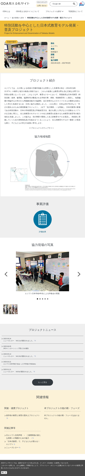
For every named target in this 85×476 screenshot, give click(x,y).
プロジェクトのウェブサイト (42, 128)
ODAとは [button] (6, 11)
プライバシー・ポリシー (48, 465)
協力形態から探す (18, 18)
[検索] (62, 4)
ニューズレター (13, 447)
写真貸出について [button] (76, 11)
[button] (54, 11)
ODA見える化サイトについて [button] (27, 11)
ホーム (6, 18)
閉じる (4, 472)
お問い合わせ (42, 5)
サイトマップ (42, 2)
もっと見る (42, 382)
